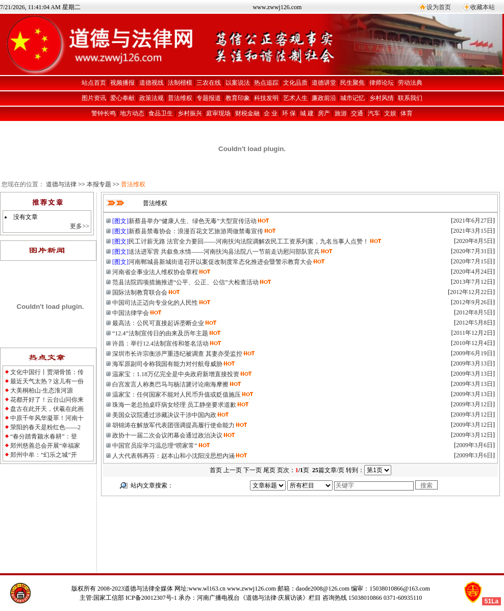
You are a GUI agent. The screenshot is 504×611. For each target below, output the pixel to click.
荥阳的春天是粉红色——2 (45, 427)
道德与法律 (61, 184)
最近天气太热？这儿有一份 (47, 381)
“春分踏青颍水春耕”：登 (43, 436)
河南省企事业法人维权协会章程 (155, 272)
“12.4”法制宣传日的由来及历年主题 (160, 333)
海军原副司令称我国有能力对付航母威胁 (167, 364)
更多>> (79, 226)
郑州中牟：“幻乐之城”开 (43, 454)
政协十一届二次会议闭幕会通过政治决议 (167, 435)
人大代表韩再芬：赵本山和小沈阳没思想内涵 (173, 455)
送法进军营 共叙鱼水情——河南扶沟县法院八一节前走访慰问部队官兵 (224, 251)
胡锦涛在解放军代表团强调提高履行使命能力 (173, 425)
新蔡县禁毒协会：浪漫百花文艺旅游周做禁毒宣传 (196, 231)
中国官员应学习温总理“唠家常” (154, 445)
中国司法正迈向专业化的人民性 (155, 302)
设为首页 (438, 7)
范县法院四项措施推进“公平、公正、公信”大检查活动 (185, 282)
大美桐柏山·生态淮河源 (41, 390)
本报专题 (99, 184)
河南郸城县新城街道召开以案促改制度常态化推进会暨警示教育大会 (220, 261)
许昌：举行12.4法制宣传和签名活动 (160, 343)
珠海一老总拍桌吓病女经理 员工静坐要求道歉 (174, 404)
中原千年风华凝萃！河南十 (47, 418)
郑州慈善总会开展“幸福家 (45, 445)
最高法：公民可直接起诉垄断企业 (158, 323)
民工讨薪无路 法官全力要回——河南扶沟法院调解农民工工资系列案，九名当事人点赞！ (249, 241)
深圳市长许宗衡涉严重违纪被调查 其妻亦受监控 (177, 353)
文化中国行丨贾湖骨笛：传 (47, 372)
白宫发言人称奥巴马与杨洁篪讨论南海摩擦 (170, 384)
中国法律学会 (130, 312)
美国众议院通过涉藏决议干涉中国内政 (164, 415)
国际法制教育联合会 (139, 292)
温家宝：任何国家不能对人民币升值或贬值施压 (176, 394)
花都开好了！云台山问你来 (47, 399)
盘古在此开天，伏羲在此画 (47, 408)
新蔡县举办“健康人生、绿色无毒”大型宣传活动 (193, 221)
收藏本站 (482, 7)
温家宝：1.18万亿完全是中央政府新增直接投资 (175, 374)
